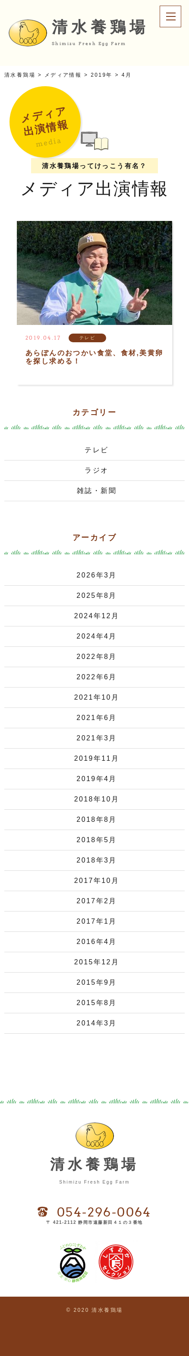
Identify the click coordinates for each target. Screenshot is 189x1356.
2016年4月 (96, 941)
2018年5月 (96, 839)
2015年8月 (96, 1002)
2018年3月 (96, 860)
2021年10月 (97, 697)
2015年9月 (96, 982)
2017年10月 (97, 880)
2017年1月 (96, 921)
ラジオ (96, 470)
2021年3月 (96, 738)
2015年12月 (97, 962)
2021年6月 (96, 717)
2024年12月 (97, 616)
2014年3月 (96, 1023)
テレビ (96, 450)
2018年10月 (97, 799)
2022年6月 (96, 677)
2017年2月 (96, 901)
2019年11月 (97, 758)
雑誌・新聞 (97, 490)
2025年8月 (96, 595)
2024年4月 (96, 636)
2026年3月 (96, 575)
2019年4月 (96, 778)
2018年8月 (96, 819)
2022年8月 (96, 656)
